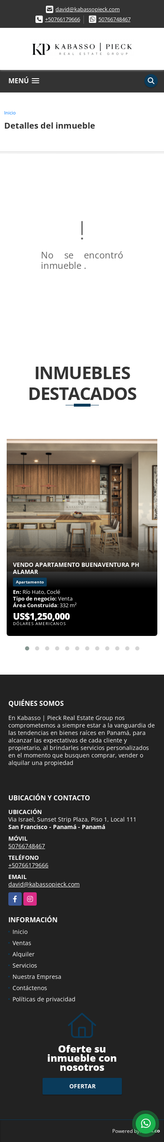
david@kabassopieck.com (88, 9)
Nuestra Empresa (37, 977)
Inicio (10, 112)
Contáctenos (30, 988)
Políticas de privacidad (44, 999)
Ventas (22, 943)
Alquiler (24, 954)
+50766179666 (62, 19)
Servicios (25, 965)
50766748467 (114, 19)
